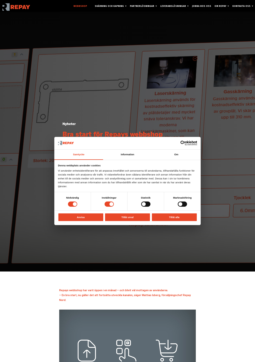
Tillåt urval (127, 217)
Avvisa (81, 217)
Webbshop (80, 6)
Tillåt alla (174, 217)
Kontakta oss (241, 6)
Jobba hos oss (201, 6)
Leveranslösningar (173, 6)
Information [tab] (127, 154)
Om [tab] (176, 154)
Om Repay (220, 6)
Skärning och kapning (109, 6)
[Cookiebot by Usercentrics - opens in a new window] (183, 143)
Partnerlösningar (142, 6)
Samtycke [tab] (78, 154)
